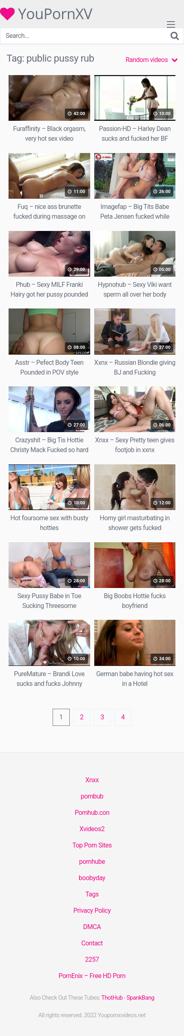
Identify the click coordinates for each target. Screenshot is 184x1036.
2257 (92, 959)
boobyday (92, 878)
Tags (92, 894)
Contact (91, 943)
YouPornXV (46, 14)
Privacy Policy (92, 910)
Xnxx (92, 780)
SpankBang (140, 997)
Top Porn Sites (92, 845)
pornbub (92, 796)
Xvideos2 (92, 829)
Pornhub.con (92, 812)
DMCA (92, 927)
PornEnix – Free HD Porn (91, 976)
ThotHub (111, 997)
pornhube (92, 861)
